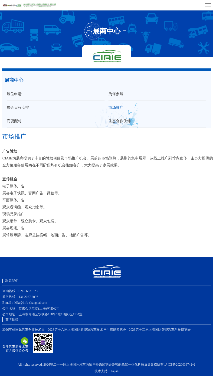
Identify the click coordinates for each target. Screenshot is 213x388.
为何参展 (115, 94)
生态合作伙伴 (119, 121)
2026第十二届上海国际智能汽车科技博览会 (160, 329)
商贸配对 (14, 121)
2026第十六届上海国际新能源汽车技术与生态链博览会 (87, 329)
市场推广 (115, 107)
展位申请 (14, 94)
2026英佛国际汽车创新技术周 (23, 329)
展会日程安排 (18, 107)
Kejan (114, 371)
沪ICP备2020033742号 (179, 364)
